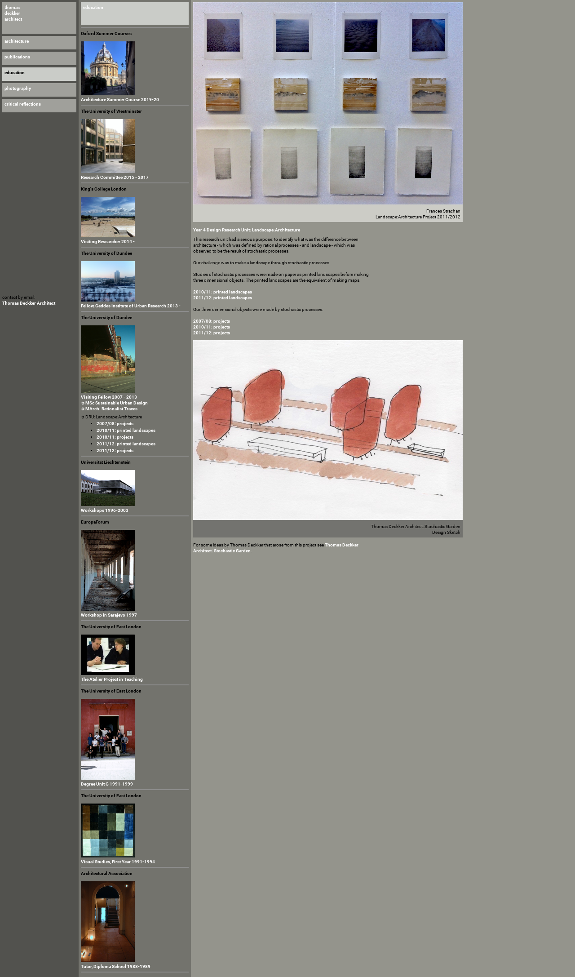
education (93, 7)
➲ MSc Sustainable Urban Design (114, 402)
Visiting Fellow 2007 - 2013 (109, 397)
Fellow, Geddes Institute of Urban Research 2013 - (131, 305)
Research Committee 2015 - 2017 (115, 177)
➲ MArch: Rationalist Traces (109, 408)
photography (17, 88)
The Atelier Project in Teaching (112, 679)
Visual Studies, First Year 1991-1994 (118, 861)
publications (17, 56)
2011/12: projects (115, 450)
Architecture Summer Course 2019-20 (120, 99)
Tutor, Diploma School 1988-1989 (115, 966)
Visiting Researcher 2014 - (108, 241)
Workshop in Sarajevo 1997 (109, 615)
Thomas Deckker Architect (28, 303)
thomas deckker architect (13, 13)
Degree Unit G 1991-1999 (107, 784)
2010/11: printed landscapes (126, 430)
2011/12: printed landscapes (126, 443)
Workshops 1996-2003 (104, 510)
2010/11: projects (115, 437)
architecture (16, 41)
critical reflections (22, 104)
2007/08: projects (115, 423)
